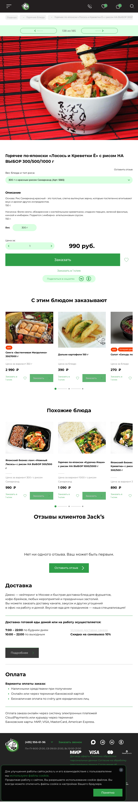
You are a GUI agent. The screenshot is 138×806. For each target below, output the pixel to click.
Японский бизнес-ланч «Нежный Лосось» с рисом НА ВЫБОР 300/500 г (29, 470)
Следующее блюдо (97, 30)
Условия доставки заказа (89, 634)
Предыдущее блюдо (41, 30)
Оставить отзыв (123, 169)
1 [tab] (55, 393)
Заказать (62, 260)
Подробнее (19, 657)
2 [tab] (69, 393)
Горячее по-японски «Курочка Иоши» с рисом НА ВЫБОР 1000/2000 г (81, 470)
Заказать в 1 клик (69, 271)
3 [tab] (82, 393)
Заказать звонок (70, 746)
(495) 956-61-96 (35, 746)
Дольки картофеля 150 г (77, 356)
